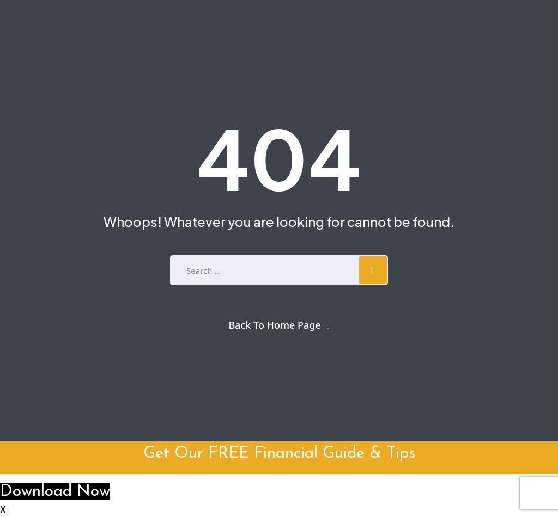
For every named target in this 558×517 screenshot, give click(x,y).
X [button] (3, 510)
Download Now (55, 491)
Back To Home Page (274, 324)
